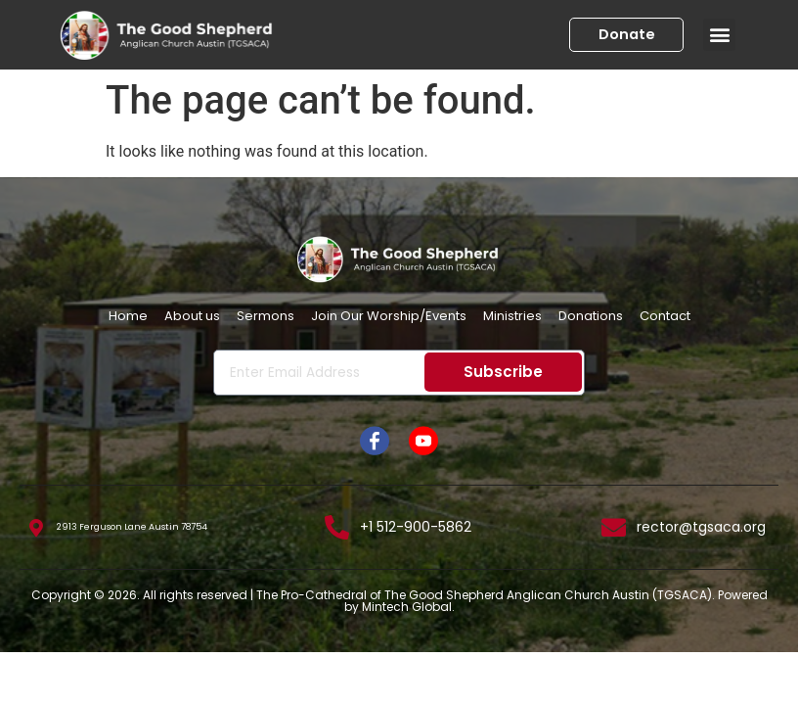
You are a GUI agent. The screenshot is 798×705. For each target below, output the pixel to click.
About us (192, 315)
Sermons (265, 315)
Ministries (512, 315)
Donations (590, 315)
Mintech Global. (408, 606)
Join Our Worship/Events (388, 315)
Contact (665, 315)
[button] (719, 35)
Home (128, 315)
